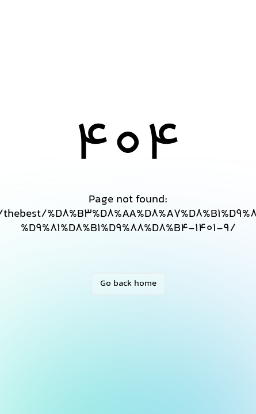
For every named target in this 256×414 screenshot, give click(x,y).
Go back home (128, 284)
